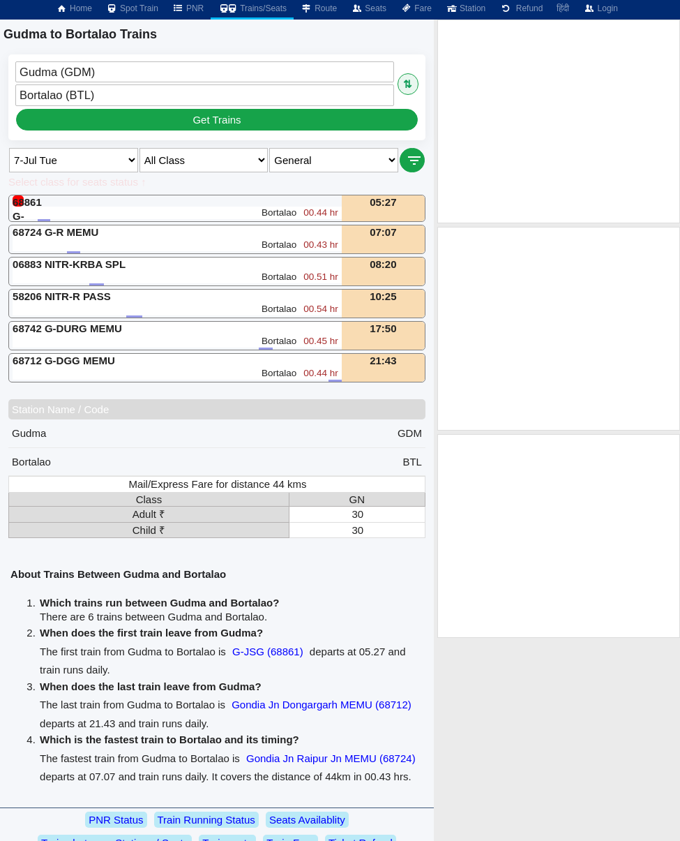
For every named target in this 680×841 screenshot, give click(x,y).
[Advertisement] (558, 121)
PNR (188, 8)
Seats (368, 8)
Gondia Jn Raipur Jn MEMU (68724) (331, 758)
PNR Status (116, 820)
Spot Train (132, 8)
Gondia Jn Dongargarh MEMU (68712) (321, 704)
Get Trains (216, 120)
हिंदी (563, 8)
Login (600, 8)
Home (74, 8)
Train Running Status (206, 820)
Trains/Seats (252, 8)
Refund (521, 8)
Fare (416, 8)
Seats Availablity (307, 820)
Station (465, 8)
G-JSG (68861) (267, 651)
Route (319, 8)
